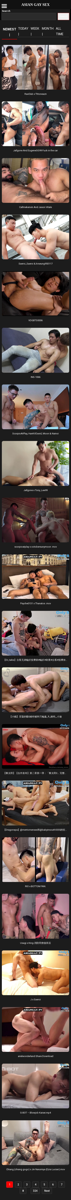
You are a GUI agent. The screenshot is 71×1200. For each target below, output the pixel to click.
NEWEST (9, 29)
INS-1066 (35, 377)
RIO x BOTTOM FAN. (35, 886)
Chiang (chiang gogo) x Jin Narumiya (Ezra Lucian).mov (35, 1169)
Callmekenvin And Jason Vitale (35, 207)
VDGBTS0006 (35, 320)
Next (47, 1190)
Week (35, 28)
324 (35, 1190)
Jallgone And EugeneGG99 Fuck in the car (35, 150)
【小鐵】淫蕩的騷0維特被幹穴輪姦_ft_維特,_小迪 (35, 716)
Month (48, 28)
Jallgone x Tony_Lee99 (36, 490)
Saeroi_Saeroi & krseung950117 (36, 263)
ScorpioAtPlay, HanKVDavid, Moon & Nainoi (35, 433)
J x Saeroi (35, 999)
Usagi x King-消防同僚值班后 (35, 943)
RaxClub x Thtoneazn (36, 94)
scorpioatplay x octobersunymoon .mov (35, 546)
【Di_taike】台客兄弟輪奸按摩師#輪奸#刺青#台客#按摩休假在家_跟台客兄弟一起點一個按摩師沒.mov (35, 660)
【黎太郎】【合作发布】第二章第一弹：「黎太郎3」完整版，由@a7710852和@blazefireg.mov (35, 773)
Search (6, 11)
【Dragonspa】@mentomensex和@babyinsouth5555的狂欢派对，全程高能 (35, 829)
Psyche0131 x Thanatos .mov (35, 603)
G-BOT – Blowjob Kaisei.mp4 (35, 1112)
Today (23, 28)
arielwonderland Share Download (35, 1056)
